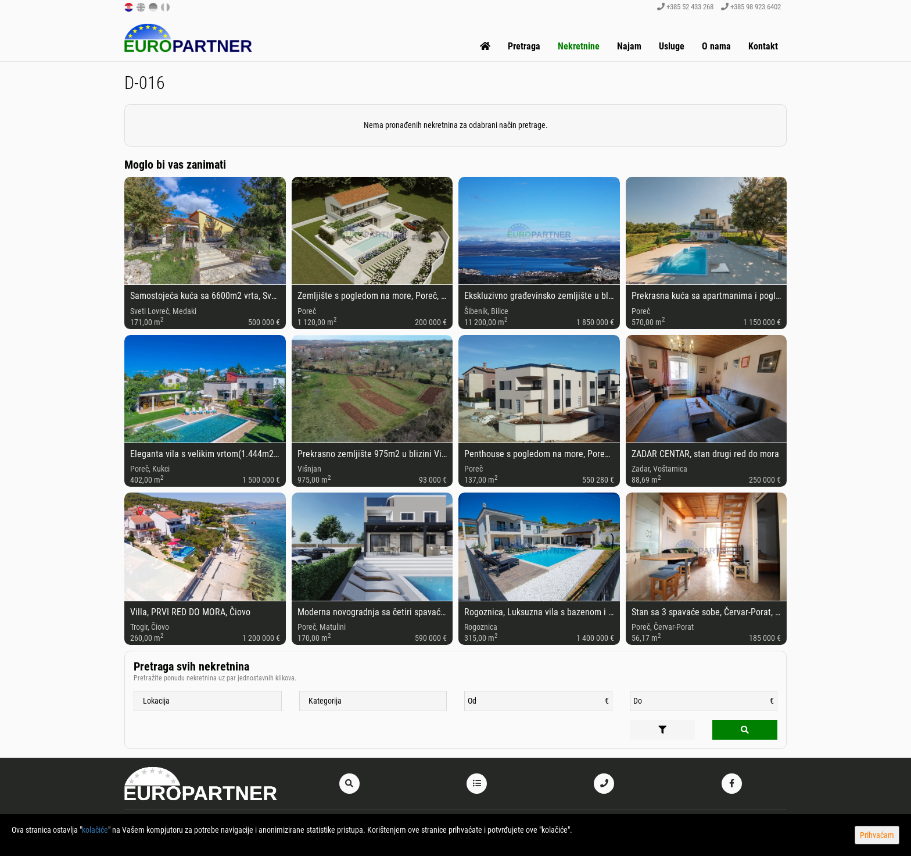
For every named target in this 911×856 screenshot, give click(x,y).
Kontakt (763, 46)
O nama (716, 46)
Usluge (671, 46)
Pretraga (524, 46)
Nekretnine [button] (579, 46)
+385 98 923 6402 (751, 6)
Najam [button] (629, 46)
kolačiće (95, 829)
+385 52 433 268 (685, 6)
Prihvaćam (877, 835)
